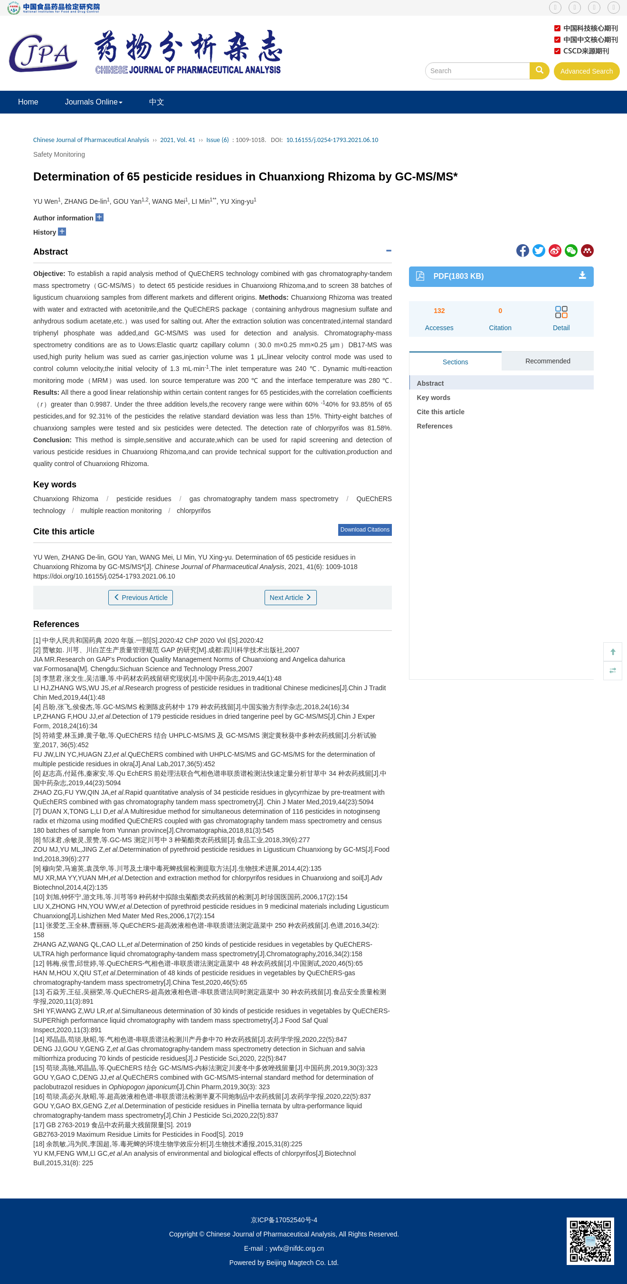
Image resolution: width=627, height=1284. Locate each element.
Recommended (547, 361)
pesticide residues (143, 499)
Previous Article (141, 597)
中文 (156, 102)
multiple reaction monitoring (121, 510)
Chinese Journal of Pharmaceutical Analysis (91, 140)
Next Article (291, 597)
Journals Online (94, 102)
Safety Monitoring (59, 154)
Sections (455, 362)
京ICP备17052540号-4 (284, 1220)
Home (28, 102)
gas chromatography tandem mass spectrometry (264, 499)
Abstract (430, 383)
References (435, 426)
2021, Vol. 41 (177, 140)
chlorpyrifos (194, 510)
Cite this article (441, 412)
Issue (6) (218, 140)
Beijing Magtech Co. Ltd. (302, 1262)
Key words (434, 397)
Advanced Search (586, 71)
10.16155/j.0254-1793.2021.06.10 (332, 140)
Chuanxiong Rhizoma (65, 499)
